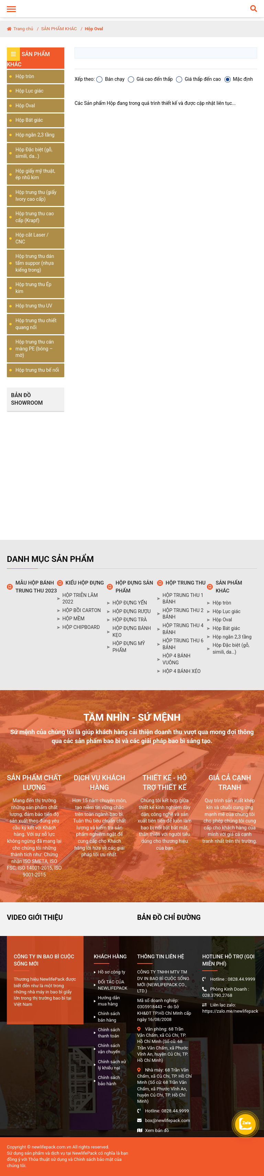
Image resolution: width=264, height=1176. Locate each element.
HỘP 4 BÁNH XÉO (182, 671)
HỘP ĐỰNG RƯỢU (131, 611)
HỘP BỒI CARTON (82, 610)
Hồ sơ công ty (111, 971)
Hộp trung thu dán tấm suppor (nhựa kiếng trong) (34, 262)
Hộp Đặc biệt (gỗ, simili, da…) (33, 153)
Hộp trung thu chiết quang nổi (35, 324)
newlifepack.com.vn (51, 1147)
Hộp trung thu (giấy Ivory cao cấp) (35, 195)
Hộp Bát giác (29, 120)
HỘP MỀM (74, 618)
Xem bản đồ (157, 1130)
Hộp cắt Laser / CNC (31, 238)
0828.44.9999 (175, 1110)
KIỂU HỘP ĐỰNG (85, 583)
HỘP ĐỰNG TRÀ (129, 619)
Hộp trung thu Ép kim (33, 288)
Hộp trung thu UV (33, 305)
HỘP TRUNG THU (186, 583)
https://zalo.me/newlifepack (230, 1011)
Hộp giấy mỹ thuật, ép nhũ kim (35, 174)
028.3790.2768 (217, 995)
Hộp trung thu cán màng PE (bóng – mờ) (34, 348)
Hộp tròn (24, 76)
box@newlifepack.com (167, 1120)
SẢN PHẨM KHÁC (59, 28)
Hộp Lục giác (29, 91)
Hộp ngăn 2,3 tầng (34, 135)
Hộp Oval (94, 28)
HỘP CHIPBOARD (81, 627)
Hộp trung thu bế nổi (37, 370)
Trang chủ (20, 28)
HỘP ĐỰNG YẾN (129, 603)
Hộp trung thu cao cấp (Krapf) (34, 217)
